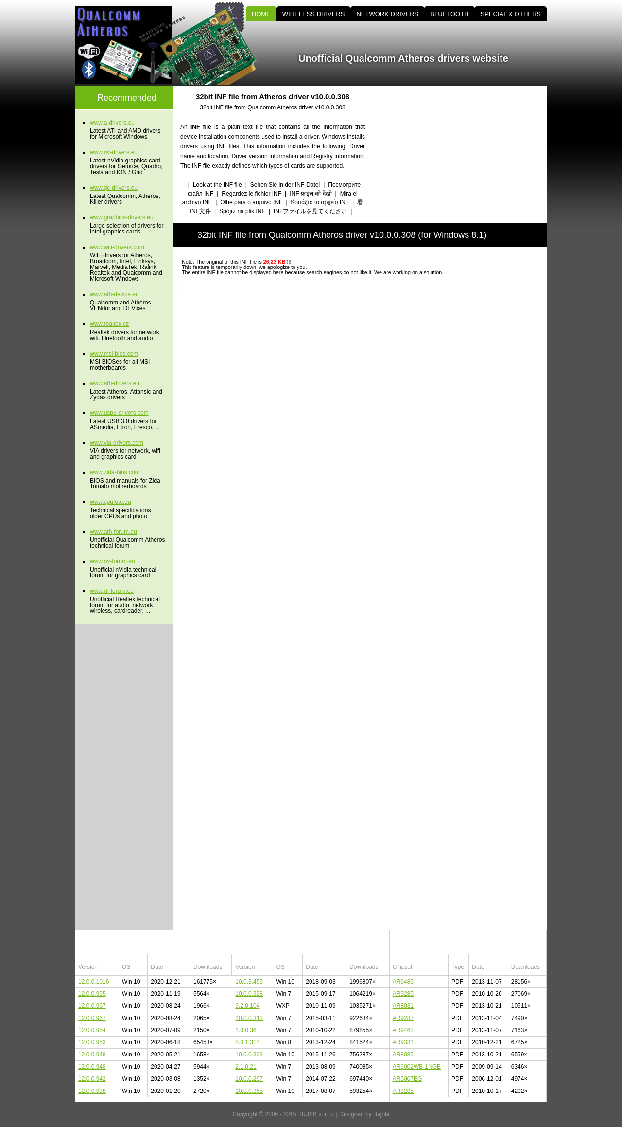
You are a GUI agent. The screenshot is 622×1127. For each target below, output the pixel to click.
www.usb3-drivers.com (119, 413)
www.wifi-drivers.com (117, 247)
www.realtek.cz (109, 324)
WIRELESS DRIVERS (313, 14)
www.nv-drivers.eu (114, 152)
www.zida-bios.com (115, 472)
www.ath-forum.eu (113, 532)
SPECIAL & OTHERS (511, 14)
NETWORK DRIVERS (387, 14)
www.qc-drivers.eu (114, 188)
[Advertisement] (464, 154)
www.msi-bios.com (114, 354)
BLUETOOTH (449, 14)
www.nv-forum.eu (112, 561)
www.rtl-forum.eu (112, 591)
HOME (261, 14)
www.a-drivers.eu (112, 122)
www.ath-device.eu (114, 294)
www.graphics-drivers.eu (122, 217)
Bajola (381, 1114)
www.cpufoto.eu (110, 502)
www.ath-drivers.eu (114, 383)
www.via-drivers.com (116, 443)
